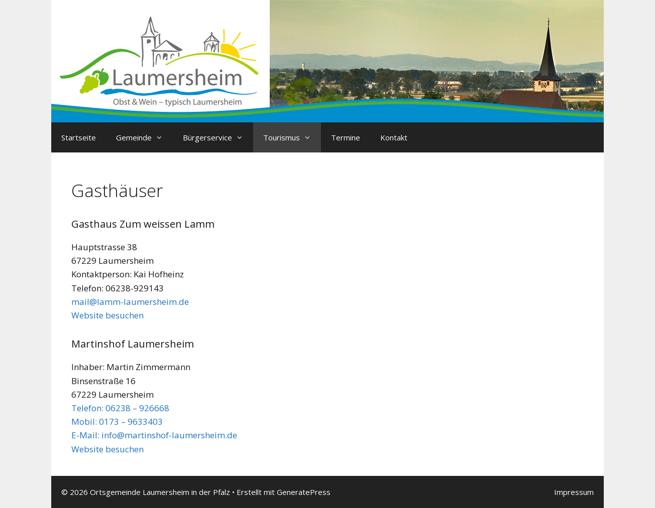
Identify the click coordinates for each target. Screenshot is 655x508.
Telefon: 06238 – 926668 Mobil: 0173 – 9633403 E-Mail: (120, 421)
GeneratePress (304, 492)
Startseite (78, 137)
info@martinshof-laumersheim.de (169, 435)
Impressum (574, 492)
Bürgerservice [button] (218, 137)
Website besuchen (107, 315)
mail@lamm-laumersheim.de (130, 301)
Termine (345, 137)
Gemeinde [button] (144, 137)
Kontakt (393, 137)
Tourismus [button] (292, 137)
